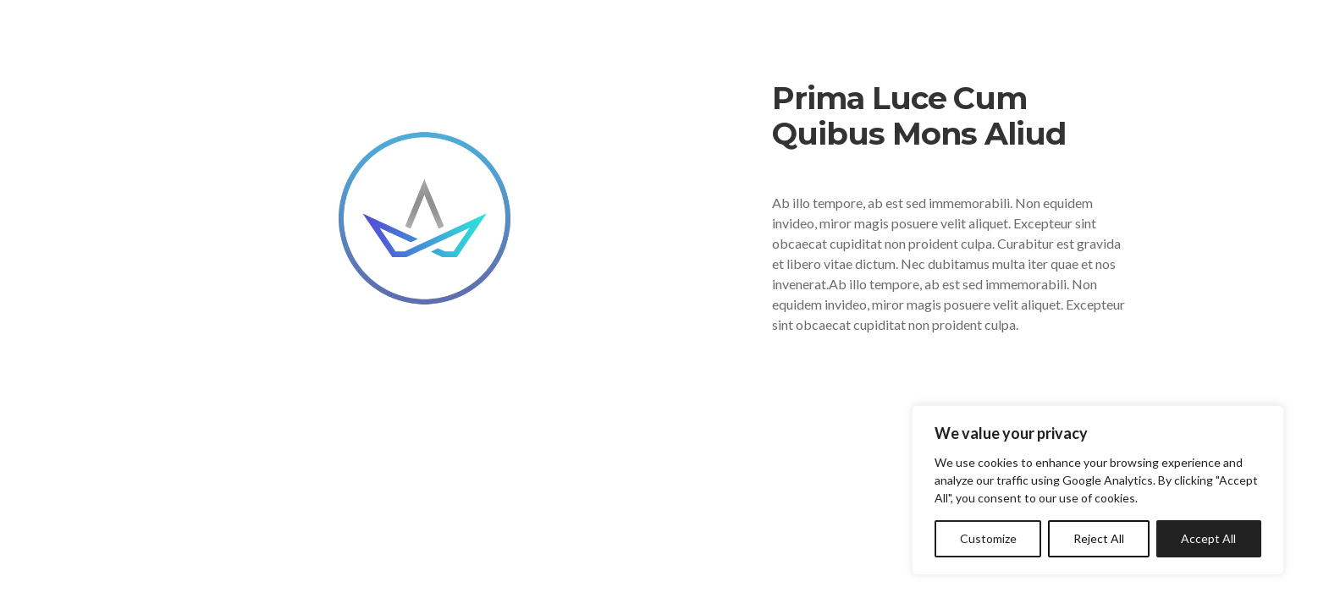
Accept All (1208, 538)
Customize (988, 538)
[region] (1098, 490)
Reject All (1098, 538)
